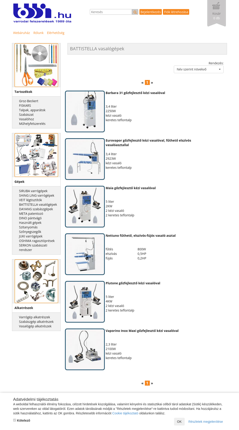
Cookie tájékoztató (125, 413)
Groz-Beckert (28, 101)
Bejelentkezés (151, 12)
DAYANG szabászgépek (36, 209)
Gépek (19, 181)
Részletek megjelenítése (205, 421)
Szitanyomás (28, 227)
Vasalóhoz (26, 119)
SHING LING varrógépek (36, 195)
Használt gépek (30, 222)
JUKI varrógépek (31, 236)
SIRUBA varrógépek (33, 191)
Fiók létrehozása (176, 12)
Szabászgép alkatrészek (36, 321)
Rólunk (38, 33)
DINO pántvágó (30, 218)
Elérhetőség (56, 33)
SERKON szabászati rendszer (33, 247)
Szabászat (26, 114)
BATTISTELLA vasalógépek (38, 204)
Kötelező (21, 420)
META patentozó (31, 213)
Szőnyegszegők (30, 231)
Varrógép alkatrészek (34, 317)
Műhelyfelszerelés (32, 123)
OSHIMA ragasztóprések (37, 241)
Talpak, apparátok (32, 110)
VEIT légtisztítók (30, 200)
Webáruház (21, 33)
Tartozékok (23, 91)
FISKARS (25, 105)
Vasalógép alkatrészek (35, 326)
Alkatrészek (23, 308)
